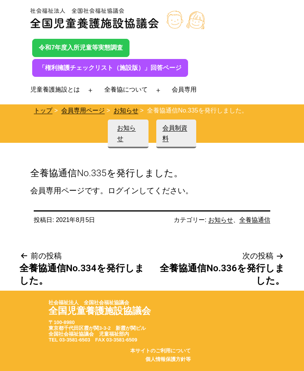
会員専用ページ (83, 110)
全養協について (126, 89)
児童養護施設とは (55, 89)
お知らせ (126, 110)
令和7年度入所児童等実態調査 (81, 47)
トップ (43, 110)
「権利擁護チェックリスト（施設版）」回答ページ (110, 67)
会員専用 (184, 89)
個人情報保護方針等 (168, 359)
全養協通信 (254, 220)
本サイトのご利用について (160, 351)
